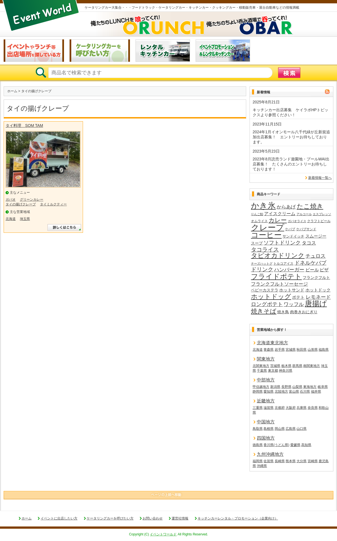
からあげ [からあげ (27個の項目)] (286, 207)
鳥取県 (258, 429)
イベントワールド (163, 534)
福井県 (316, 391)
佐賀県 (269, 461)
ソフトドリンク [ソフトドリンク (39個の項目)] (282, 243)
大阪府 (291, 408)
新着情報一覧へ (320, 178)
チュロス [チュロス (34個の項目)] (315, 256)
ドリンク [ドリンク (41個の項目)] (262, 269)
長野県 (286, 387)
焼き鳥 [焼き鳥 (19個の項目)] (283, 312)
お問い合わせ (153, 518)
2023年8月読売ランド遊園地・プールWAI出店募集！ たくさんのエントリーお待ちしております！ (291, 164)
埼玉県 (25, 219)
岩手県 (280, 350)
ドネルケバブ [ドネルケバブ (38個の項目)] (310, 263)
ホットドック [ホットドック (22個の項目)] (318, 290)
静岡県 (258, 391)
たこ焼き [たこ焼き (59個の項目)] (310, 206)
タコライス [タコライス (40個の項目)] (265, 250)
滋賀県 (269, 408)
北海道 (11, 219)
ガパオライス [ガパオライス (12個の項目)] (297, 221)
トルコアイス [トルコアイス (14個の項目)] (283, 263)
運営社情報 (180, 518)
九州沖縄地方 (270, 454)
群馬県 (297, 366)
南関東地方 (311, 366)
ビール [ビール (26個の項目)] (312, 269)
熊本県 (291, 461)
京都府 (280, 408)
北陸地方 (281, 391)
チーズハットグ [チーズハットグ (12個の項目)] (261, 263)
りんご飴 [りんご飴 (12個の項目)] (257, 214)
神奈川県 (285, 370)
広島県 (291, 429)
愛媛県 (295, 445)
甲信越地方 (261, 387)
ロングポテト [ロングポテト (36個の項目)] (267, 304)
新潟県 (275, 387)
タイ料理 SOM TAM (24, 125)
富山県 (294, 391)
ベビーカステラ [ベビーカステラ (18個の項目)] (264, 290)
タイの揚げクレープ (21, 204)
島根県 (269, 429)
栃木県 (286, 366)
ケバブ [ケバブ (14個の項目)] (290, 229)
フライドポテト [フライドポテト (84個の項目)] (276, 277)
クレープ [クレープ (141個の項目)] (267, 227)
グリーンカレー (31, 199)
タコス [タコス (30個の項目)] (309, 243)
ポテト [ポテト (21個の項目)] (298, 297)
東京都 (273, 370)
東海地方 (310, 387)
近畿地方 (266, 400)
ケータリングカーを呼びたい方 (110, 518)
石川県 (305, 391)
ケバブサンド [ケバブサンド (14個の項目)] (306, 229)
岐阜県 (323, 387)
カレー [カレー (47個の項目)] (278, 220)
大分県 (301, 461)
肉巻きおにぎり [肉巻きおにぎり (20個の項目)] (303, 312)
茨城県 (275, 366)
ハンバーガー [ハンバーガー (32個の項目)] (289, 269)
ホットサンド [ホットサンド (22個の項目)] (291, 290)
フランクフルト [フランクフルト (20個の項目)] (316, 277)
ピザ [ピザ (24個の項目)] (324, 269)
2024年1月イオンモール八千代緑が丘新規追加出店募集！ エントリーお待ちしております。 (291, 137)
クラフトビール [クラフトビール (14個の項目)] (319, 221)
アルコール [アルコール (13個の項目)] (304, 214)
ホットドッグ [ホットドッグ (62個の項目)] (271, 297)
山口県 (301, 429)
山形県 (313, 350)
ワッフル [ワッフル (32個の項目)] (294, 304)
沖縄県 (262, 466)
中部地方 (266, 380)
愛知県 (269, 391)
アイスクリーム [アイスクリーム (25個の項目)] (279, 213)
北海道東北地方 (272, 342)
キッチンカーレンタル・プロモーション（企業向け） (238, 518)
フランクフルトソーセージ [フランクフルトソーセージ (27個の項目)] (279, 284)
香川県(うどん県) (276, 445)
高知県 (306, 445)
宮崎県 (313, 461)
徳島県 (258, 445)
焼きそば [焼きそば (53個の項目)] (263, 311)
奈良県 (313, 408)
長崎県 (280, 461)
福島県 (324, 350)
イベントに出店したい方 (59, 518)
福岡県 (258, 461)
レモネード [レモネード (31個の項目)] (318, 297)
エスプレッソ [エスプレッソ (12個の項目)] (322, 214)
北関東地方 (261, 366)
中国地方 (266, 421)
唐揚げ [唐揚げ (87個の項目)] (316, 304)
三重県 (258, 408)
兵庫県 (301, 408)
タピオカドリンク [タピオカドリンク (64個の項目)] (278, 256)
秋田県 (301, 350)
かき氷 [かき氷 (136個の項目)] (263, 206)
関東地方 (266, 359)
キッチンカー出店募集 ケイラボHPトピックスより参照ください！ (290, 112)
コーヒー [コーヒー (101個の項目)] (266, 235)
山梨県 (297, 387)
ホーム (12, 91)
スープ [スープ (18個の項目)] (257, 243)
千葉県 (262, 370)
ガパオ (11, 199)
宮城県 (291, 350)
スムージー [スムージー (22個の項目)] (315, 236)
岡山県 (280, 429)
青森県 (269, 350)
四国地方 (266, 438)
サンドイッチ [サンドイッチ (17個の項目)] (293, 236)
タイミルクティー (53, 204)
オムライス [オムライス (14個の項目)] (259, 221)
